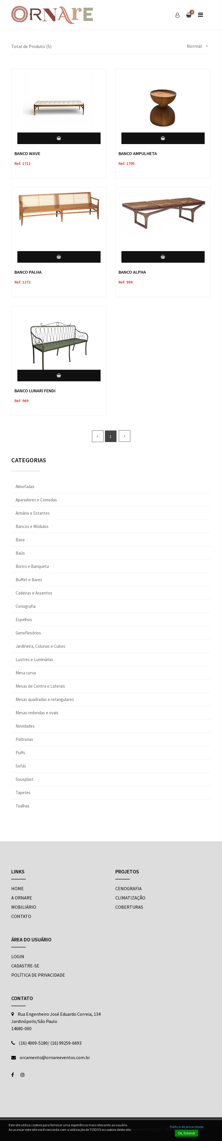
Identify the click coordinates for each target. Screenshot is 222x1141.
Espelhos (24, 619)
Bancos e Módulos (32, 526)
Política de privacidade (187, 1127)
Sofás (21, 766)
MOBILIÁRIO (23, 907)
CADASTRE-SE (25, 966)
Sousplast (25, 779)
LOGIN (17, 956)
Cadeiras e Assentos (34, 593)
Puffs (20, 752)
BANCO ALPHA (132, 272)
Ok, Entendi (186, 1133)
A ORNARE (21, 898)
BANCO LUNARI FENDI (35, 390)
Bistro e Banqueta (32, 566)
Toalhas (22, 806)
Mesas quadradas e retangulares (45, 699)
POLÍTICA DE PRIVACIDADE (38, 975)
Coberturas (129, 907)
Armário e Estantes (33, 513)
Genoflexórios (28, 633)
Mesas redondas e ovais (37, 712)
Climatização (130, 898)
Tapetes (23, 792)
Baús (20, 553)
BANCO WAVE (27, 153)
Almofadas (25, 486)
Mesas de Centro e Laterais (40, 686)
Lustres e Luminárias (34, 659)
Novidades (25, 726)
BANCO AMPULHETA (138, 153)
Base (20, 539)
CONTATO (21, 916)
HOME (17, 888)
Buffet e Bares (29, 579)
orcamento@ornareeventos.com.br (55, 1057)
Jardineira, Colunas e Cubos (40, 646)
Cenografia (26, 606)
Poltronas (24, 739)
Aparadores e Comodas (36, 500)
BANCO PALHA (28, 272)
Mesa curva (26, 673)
